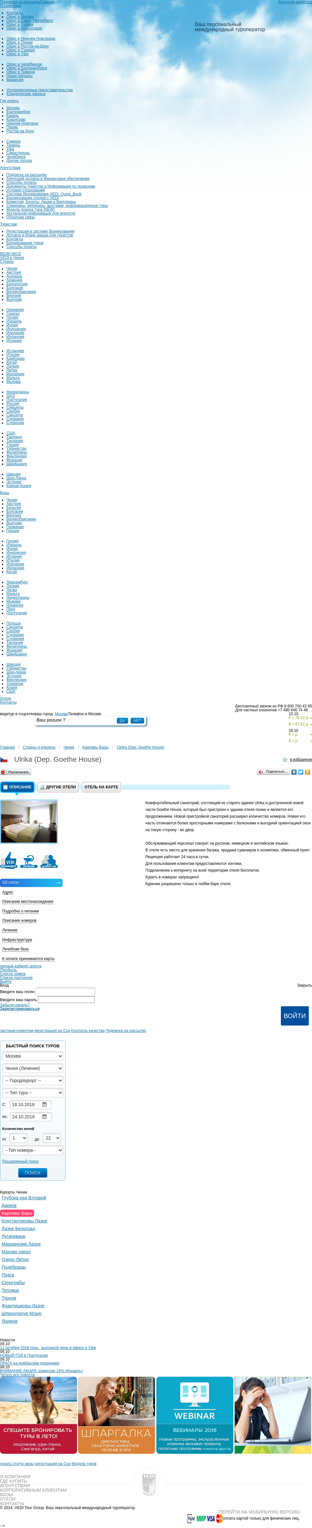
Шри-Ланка (16, 478)
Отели (5, 698)
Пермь (12, 127)
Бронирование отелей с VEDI (32, 198)
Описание (17, 787)
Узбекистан (16, 448)
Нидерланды (17, 392)
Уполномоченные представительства (39, 90)
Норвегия (14, 605)
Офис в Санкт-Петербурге (29, 20)
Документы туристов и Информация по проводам (50, 186)
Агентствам (10, 167)
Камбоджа (15, 358)
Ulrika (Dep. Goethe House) (140, 747)
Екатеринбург (18, 112)
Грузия (12, 317)
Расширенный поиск (20, 1161)
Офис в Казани (19, 24)
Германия (15, 309)
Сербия (13, 411)
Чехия (11, 268)
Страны (7, 261)
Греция (12, 531)
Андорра (14, 276)
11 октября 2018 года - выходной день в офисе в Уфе (48, 1348)
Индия (12, 325)
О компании (10, 6)
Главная (7, 747)
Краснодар (16, 119)
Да (122, 720)
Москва (13, 108)
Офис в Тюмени (20, 72)
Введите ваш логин (17, 992)
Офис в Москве (20, 16)
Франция (14, 460)
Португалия (16, 399)
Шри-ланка (16, 672)
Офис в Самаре (20, 50)
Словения (15, 423)
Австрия (13, 272)
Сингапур (14, 415)
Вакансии (14, 79)
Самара (13, 141)
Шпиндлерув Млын (21, 1313)
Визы (4, 493)
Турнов (9, 1298)
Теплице (10, 1290)
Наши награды (19, 76)
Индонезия (16, 329)
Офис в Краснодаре (24, 28)
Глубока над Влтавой (24, 1197)
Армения (14, 280)
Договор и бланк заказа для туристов (39, 235)
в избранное (301, 760)
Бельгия (13, 507)
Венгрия (13, 295)
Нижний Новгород (22, 123)
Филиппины (16, 452)
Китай (11, 362)
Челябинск (15, 157)
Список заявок (13, 974)
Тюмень (13, 145)
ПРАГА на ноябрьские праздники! (30, 1363)
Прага (8, 1274)
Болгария (14, 288)
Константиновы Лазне (24, 1220)
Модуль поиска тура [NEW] (30, 209)
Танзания (14, 441)
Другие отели (58, 787)
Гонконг (13, 313)
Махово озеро (16, 1251)
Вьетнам (14, 299)
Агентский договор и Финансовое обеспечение (48, 178)
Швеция (13, 474)
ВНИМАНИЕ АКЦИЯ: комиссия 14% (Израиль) (41, 1371)
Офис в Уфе (17, 54)
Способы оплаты (21, 182)
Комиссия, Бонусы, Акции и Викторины (41, 202)
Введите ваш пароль (18, 1000)
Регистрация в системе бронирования (40, 231)
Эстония (14, 482)
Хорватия (14, 683)
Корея (11, 687)
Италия (13, 354)
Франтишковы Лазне (23, 1305)
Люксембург (17, 582)
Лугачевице (14, 1236)
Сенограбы (13, 1282)
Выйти (6, 981)
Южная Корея (18, 486)
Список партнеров (16, 977)
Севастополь (18, 153)
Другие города (19, 160)
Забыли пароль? (15, 1005)
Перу (10, 609)
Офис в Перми (19, 42)
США (10, 433)
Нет (137, 720)
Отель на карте (101, 787)
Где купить (9, 101)
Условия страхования (25, 190)
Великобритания (21, 291)
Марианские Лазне (21, 1244)
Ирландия (15, 336)
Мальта (13, 378)
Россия (12, 403)
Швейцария (16, 464)
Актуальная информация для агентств (40, 213)
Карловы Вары (95, 747)
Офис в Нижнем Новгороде (31, 38)
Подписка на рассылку (26, 175)
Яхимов (10, 1321)
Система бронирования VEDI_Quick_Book (44, 194)
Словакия (15, 419)
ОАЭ (10, 396)
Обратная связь (20, 217)
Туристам (8, 224)
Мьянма (13, 381)
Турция (12, 444)
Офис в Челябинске (24, 64)
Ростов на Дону (20, 131)
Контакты (14, 13)
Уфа (10, 149)
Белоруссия (17, 284)
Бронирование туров (24, 243)
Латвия (12, 366)
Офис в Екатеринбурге (26, 68)
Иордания (15, 333)
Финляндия (16, 456)
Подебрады (14, 1267)
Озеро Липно (15, 1259)
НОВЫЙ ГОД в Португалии (24, 1355)
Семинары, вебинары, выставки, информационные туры (57, 205)
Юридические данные (26, 94)
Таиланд (14, 437)
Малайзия (15, 374)
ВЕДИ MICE (10, 254)
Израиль (14, 321)
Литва (11, 370)
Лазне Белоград (18, 1228)
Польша (13, 623)
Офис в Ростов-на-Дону (27, 46)
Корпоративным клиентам (33, 1490)
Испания (14, 340)
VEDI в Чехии (12, 257)
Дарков (9, 1205)
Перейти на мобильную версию (259, 1512)
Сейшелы (15, 407)
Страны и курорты (39, 747)
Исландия (15, 351)
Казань (12, 115)
